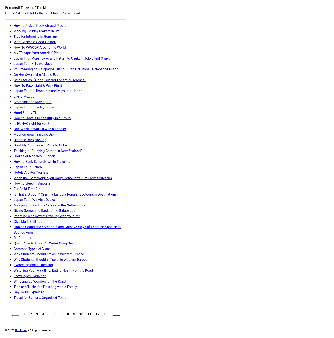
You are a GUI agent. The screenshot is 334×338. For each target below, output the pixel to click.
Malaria (56, 13)
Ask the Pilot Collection (32, 13)
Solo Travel (71, 13)
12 (97, 314)
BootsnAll (21, 330)
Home (9, 13)
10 (81, 314)
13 (105, 314)
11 (89, 314)
